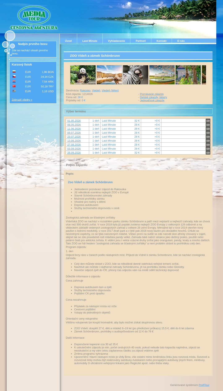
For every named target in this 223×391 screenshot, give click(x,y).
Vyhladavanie (116, 40)
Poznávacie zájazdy (152, 94)
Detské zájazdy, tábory (153, 97)
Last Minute (89, 40)
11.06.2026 (74, 128)
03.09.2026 (74, 148)
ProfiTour (204, 385)
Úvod (68, 40)
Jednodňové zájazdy (152, 100)
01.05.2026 (74, 120)
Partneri (141, 40)
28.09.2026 (74, 152)
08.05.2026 (74, 124)
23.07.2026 (74, 136)
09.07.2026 (74, 132)
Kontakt (162, 40)
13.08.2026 (74, 140)
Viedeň (96, 90)
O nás (181, 40)
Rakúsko (85, 90)
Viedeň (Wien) (110, 90)
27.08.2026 (74, 144)
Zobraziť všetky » (22, 99)
